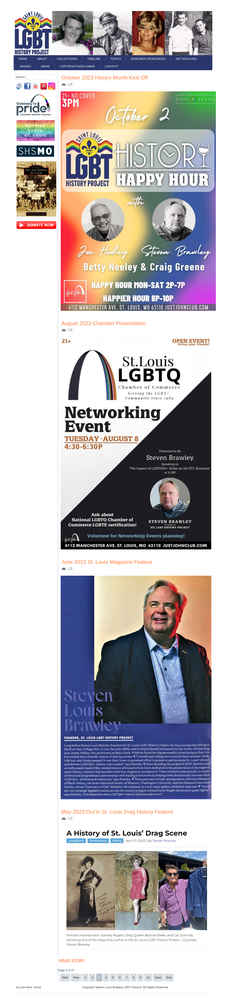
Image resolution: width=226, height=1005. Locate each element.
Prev (76, 977)
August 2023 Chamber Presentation (103, 323)
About (42, 58)
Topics (115, 58)
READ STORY (72, 961)
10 (148, 977)
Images (25, 66)
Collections (67, 58)
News (45, 66)
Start (65, 977)
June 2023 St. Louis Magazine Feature (106, 562)
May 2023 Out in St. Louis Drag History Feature (117, 812)
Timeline (93, 58)
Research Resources (148, 58)
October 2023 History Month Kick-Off (104, 78)
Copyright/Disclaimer (77, 66)
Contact (112, 66)
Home (23, 58)
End (168, 977)
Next (158, 977)
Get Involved (186, 58)
